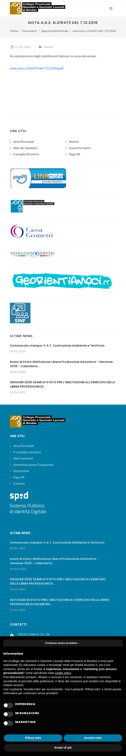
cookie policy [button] (63, 673)
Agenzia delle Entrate (54, 31)
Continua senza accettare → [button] (63, 643)
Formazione (21, 471)
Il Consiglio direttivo (27, 452)
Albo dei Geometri (25, 148)
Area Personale (23, 141)
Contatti (19, 483)
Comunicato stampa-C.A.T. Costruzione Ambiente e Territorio (57, 345)
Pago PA (74, 154)
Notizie (48, 47)
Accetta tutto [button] (93, 738)
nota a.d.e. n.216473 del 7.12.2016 (94, 31)
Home (14, 31)
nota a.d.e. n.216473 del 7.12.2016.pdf (36, 68)
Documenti (29, 31)
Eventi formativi (80, 148)
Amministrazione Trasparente (33, 464)
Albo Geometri (23, 458)
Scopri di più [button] (63, 747)
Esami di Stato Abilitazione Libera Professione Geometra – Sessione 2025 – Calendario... (54, 561)
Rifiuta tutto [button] (33, 738)
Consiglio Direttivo (26, 154)
